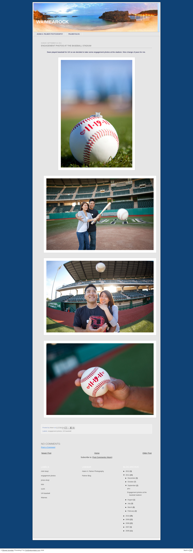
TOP (190, 550)
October (131, 482)
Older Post (147, 453)
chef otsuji (44, 471)
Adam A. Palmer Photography (50, 34)
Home (96, 453)
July (129, 503)
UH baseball (67, 431)
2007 (128, 527)
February (131, 511)
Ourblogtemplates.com (32, 550)
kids (42, 484)
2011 (128, 475)
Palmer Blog (74, 34)
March (130, 507)
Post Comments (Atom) (102, 457)
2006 (128, 531)
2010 (128, 516)
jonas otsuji (45, 480)
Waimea (44, 498)
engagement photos (55, 431)
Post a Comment (48, 447)
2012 (128, 471)
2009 (128, 519)
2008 (128, 523)
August (130, 500)
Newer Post (46, 453)
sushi (43, 489)
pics (128, 489)
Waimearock (52, 21)
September (132, 485)
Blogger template (8, 550)
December (132, 478)
